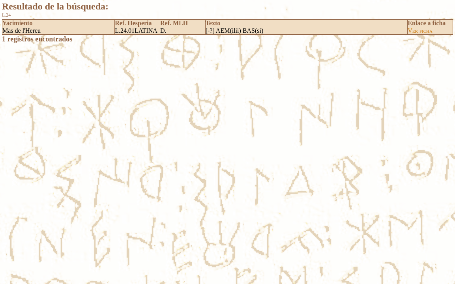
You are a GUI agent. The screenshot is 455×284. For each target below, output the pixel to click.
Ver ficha (420, 30)
